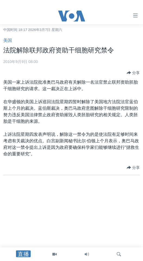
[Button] (133, 73)
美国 (7, 40)
